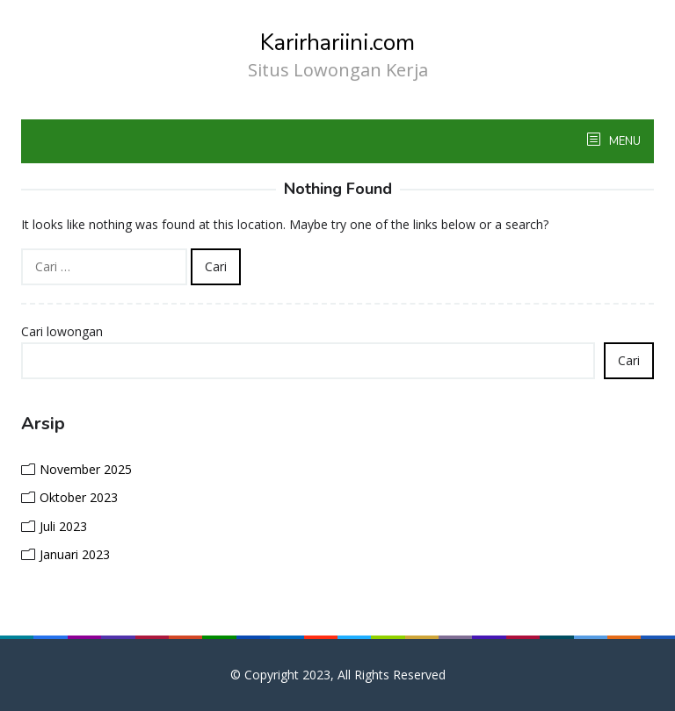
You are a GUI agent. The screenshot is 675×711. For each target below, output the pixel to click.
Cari (629, 360)
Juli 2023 (63, 526)
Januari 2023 (75, 554)
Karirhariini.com (337, 42)
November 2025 (86, 469)
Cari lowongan (62, 331)
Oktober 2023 (79, 497)
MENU (623, 141)
